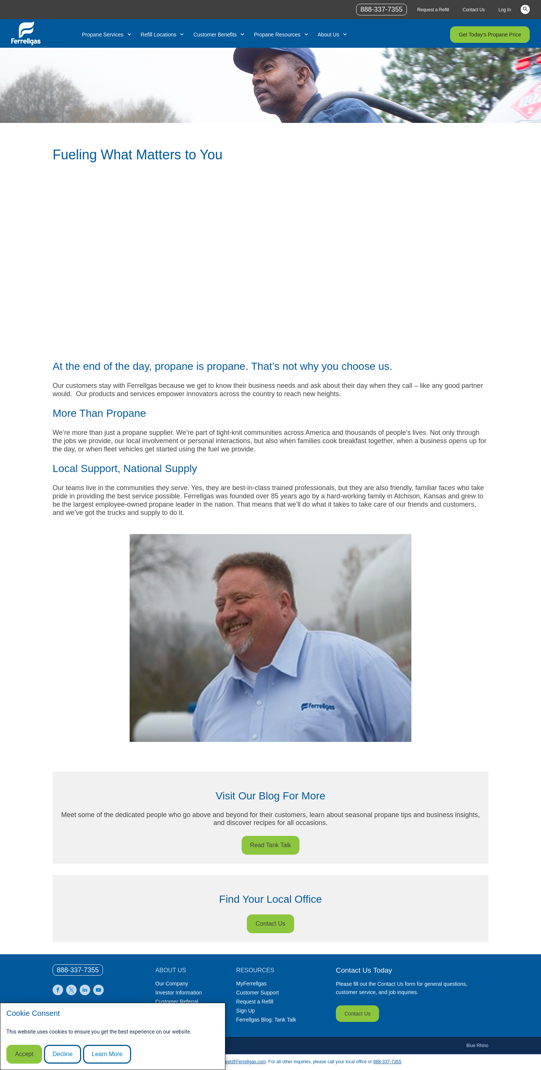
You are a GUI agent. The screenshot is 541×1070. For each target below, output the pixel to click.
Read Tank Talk (270, 845)
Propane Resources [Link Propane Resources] (277, 35)
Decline (63, 1054)
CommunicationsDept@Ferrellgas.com (227, 1061)
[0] (78, 970)
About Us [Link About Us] (328, 35)
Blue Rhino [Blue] (477, 1045)
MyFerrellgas (251, 984)
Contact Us (270, 923)
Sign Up (245, 1011)
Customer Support (257, 993)
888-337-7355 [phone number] (381, 9)
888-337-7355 (387, 1061)
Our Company (172, 984)
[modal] (112, 1036)
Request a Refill (255, 1002)
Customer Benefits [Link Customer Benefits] (215, 35)
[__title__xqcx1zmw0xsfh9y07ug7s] (26, 33)
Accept (24, 1054)
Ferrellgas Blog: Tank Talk (266, 1020)
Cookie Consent (33, 1013)
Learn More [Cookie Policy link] (107, 1054)
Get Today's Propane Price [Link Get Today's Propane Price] (490, 35)
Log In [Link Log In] (505, 9)
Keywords (525, 9)
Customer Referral (177, 1002)
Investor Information (179, 993)
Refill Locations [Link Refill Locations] (158, 35)
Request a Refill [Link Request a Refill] (433, 9)
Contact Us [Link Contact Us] (473, 9)
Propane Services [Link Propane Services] (103, 35)
